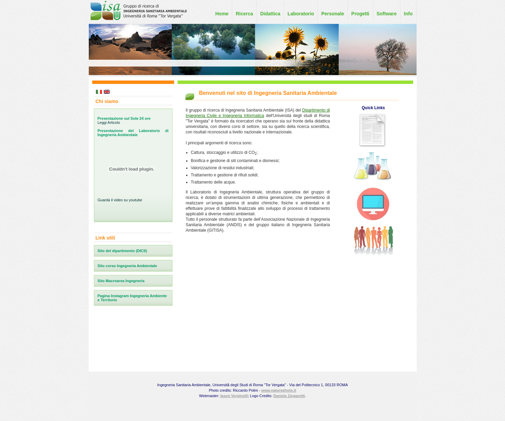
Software (387, 13)
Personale (332, 13)
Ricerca (244, 13)
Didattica (270, 13)
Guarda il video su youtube (120, 200)
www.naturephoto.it (278, 390)
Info (408, 13)
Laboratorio (300, 13)
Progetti (360, 13)
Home (221, 13)
